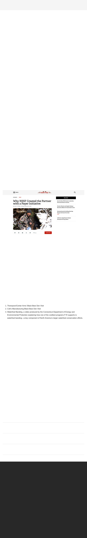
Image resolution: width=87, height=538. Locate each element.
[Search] (82, 5)
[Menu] (8, 5)
